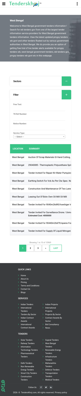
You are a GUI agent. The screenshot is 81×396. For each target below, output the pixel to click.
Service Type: (19, 133)
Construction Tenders (26, 378)
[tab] (40, 81)
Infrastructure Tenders (51, 358)
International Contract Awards (28, 326)
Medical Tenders (52, 380)
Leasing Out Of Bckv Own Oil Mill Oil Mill (47, 196)
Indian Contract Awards (27, 319)
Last (55, 248)
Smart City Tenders (29, 373)
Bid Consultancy (52, 324)
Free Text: (17, 104)
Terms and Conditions (30, 286)
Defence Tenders (52, 370)
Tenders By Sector (28, 314)
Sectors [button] (42, 81)
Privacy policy (61, 392)
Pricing (24, 282)
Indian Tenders (27, 304)
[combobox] (39, 136)
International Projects (50, 309)
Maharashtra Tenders (50, 364)
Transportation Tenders (51, 374)
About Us (25, 279)
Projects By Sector (53, 314)
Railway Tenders (28, 343)
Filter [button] (42, 94)
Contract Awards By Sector (53, 319)
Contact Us (25, 289)
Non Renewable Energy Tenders (27, 368)
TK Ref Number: (20, 114)
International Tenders (26, 309)
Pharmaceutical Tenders (27, 355)
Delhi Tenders (26, 363)
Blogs (23, 292)
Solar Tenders (26, 340)
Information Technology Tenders (29, 348)
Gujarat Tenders (52, 340)
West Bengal (18, 157)
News (47, 328)
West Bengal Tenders (50, 345)
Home (23, 275)
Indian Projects (51, 304)
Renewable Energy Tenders (53, 351)
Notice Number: (20, 124)
